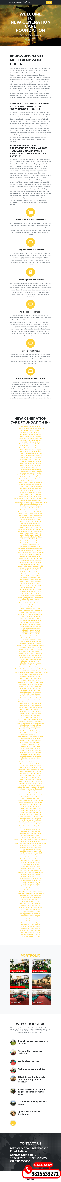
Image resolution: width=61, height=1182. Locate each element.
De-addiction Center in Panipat (30, 880)
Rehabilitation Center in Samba (30, 756)
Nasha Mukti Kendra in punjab (30, 426)
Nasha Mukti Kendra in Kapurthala (30, 438)
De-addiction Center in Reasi (30, 925)
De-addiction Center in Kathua (30, 921)
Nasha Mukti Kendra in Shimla (30, 793)
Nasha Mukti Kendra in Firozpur (30, 452)
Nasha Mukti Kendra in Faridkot (30, 432)
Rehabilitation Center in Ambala (30, 678)
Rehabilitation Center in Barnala (30, 640)
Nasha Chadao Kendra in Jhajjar (30, 521)
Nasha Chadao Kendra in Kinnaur (30, 562)
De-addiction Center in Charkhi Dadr (30, 853)
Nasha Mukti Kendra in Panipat (30, 779)
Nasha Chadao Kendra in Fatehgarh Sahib (30, 475)
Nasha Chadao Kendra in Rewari (30, 541)
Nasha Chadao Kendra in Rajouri (30, 581)
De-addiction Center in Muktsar (30, 833)
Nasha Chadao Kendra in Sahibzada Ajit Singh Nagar (30, 498)
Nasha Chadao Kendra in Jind (30, 523)
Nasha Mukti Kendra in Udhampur (30, 802)
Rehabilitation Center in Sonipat (30, 717)
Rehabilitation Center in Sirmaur (30, 742)
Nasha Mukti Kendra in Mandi (30, 797)
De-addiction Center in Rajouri (30, 923)
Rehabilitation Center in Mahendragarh (30, 702)
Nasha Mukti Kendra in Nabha (30, 430)
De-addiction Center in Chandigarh (30, 892)
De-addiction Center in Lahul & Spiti (30, 907)
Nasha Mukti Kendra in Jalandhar (30, 453)
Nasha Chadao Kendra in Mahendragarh (30, 531)
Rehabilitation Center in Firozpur (30, 647)
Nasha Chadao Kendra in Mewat (30, 533)
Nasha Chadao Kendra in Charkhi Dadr (30, 512)
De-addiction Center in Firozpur (30, 818)
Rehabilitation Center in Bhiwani (30, 680)
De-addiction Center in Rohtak (30, 884)
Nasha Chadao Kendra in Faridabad (30, 514)
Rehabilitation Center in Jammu (30, 748)
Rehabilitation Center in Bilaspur (30, 725)
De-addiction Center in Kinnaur (30, 903)
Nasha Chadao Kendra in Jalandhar (30, 483)
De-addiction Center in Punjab (30, 806)
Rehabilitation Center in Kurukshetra (30, 700)
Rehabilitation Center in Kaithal (30, 696)
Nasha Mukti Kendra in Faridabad (30, 607)
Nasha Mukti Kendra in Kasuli (30, 622)
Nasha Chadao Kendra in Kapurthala (30, 484)
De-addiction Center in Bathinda (30, 812)
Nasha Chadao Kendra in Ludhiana (30, 486)
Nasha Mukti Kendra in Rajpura (30, 461)
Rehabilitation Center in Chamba (30, 727)
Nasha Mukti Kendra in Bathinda (30, 446)
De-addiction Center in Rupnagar (30, 837)
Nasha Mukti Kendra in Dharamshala (31, 795)
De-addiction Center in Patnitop (30, 930)
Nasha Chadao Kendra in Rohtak (30, 543)
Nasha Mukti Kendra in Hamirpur (30, 624)
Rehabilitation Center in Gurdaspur (30, 649)
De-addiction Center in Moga (30, 831)
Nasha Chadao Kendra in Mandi (30, 568)
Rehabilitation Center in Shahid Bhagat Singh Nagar (30, 673)
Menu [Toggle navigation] (49, 2)
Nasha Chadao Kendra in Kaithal (30, 525)
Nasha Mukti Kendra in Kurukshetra (30, 603)
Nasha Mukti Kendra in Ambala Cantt (30, 597)
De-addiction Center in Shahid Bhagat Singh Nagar (30, 843)
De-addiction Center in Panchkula (30, 878)
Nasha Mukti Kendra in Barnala (30, 463)
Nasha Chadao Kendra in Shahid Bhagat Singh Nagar (31, 502)
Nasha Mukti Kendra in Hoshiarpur (30, 448)
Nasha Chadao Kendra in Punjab (30, 465)
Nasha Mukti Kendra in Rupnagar (30, 434)
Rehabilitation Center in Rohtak (30, 713)
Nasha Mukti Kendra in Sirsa (30, 612)
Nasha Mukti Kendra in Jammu (30, 771)
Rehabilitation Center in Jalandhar (30, 653)
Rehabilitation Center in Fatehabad (30, 686)
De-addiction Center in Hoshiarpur (30, 822)
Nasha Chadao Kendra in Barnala (30, 469)
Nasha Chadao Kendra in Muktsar (30, 492)
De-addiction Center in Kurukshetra (30, 870)
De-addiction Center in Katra (30, 928)
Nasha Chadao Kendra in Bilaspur (30, 554)
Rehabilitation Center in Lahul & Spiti (30, 736)
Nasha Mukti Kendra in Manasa (30, 436)
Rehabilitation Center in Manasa (30, 659)
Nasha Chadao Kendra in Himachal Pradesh (31, 552)
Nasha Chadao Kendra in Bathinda (30, 471)
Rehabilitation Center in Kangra (30, 731)
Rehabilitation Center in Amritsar (31, 638)
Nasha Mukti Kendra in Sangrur (30, 450)
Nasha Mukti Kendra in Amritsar (30, 457)
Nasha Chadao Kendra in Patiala (30, 494)
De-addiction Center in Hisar (30, 861)
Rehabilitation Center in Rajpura (30, 766)
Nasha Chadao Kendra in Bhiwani (30, 510)
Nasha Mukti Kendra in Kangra (30, 626)
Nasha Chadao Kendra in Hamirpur (30, 558)
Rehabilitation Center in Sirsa (30, 715)
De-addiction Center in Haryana (30, 847)
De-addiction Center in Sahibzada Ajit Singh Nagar (30, 839)
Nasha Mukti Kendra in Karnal (30, 605)
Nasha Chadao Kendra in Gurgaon (30, 517)
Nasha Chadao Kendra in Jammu (30, 578)
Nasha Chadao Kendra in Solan (30, 574)
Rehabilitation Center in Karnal (30, 698)
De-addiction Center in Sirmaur (30, 913)
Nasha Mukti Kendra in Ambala (30, 601)
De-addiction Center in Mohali (30, 934)
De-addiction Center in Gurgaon (30, 859)
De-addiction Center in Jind (30, 864)
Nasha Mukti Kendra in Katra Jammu (30, 800)
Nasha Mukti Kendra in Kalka (30, 599)
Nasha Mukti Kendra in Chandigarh (30, 789)
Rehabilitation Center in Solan (30, 744)
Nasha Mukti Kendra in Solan (30, 630)
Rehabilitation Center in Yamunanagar (30, 719)
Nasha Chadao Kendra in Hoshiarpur (30, 481)
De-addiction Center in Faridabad (30, 855)
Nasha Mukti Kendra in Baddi (30, 632)
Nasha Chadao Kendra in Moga (30, 490)
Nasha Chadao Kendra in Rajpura (30, 595)
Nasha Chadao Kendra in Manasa (30, 488)
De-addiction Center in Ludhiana (30, 828)
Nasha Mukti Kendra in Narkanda (30, 620)
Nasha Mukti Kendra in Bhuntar (30, 618)
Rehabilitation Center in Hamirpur (30, 729)
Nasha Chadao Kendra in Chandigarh (30, 550)
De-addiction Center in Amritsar (30, 808)
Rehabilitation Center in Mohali (30, 764)
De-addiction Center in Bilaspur (30, 895)
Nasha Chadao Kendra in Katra (30, 587)
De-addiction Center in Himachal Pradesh (30, 894)
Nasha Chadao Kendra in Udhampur (30, 591)
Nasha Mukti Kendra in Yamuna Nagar (30, 614)
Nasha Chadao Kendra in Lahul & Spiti (30, 566)
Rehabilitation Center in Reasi (30, 754)
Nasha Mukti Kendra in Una (30, 628)
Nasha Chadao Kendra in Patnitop (30, 589)
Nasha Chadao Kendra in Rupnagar (30, 496)
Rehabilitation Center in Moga (30, 661)
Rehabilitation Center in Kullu (30, 735)
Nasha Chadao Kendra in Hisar (30, 519)
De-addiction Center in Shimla (30, 911)
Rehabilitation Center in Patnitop (30, 760)
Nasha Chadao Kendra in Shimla (30, 570)
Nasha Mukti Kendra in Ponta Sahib (30, 783)
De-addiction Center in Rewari (30, 882)
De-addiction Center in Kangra (30, 901)
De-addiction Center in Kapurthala (30, 826)
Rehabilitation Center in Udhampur (30, 762)
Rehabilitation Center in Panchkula (30, 707)
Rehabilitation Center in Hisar (30, 690)
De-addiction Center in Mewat (30, 874)
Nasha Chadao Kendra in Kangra (30, 560)
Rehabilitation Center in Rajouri (30, 752)
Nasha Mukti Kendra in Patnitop (30, 804)
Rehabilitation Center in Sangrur (30, 671)
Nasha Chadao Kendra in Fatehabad (30, 515)
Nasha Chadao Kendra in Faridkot (30, 473)
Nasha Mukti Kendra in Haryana (30, 773)
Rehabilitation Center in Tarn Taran (30, 674)
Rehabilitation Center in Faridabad (30, 684)
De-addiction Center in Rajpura (30, 936)
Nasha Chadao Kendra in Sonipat (30, 547)
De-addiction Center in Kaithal (30, 866)
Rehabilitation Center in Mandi (30, 738)
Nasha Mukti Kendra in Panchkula (30, 610)
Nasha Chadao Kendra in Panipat (30, 539)
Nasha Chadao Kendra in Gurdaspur (30, 479)
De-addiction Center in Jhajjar (30, 862)
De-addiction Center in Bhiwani (30, 851)
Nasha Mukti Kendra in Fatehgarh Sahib (30, 428)
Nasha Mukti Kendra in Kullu (30, 634)
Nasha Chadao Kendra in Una (30, 576)
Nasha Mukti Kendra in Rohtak (30, 616)
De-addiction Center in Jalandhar (30, 824)
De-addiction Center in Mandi (30, 909)
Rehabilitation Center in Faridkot (30, 643)
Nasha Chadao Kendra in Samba (30, 585)
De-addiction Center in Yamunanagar (31, 890)
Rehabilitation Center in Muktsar (30, 663)
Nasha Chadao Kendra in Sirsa (30, 545)
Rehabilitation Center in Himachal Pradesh (30, 723)
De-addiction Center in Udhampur (31, 932)
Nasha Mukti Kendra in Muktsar (30, 440)
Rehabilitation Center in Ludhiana (30, 657)
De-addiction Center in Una (30, 917)
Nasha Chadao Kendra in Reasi (30, 583)
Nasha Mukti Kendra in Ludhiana (30, 459)
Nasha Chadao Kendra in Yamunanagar (30, 548)
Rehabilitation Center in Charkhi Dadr (30, 682)
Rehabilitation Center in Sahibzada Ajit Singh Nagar (30, 669)
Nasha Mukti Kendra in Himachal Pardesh (30, 769)
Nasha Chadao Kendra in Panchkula (30, 537)
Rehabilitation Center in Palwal (30, 705)
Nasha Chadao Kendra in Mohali (30, 593)
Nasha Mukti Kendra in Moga (30, 442)
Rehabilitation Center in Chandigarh (30, 721)
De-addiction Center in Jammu (30, 919)
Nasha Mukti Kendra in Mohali (30, 791)
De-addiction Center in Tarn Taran (30, 845)
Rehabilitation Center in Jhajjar (30, 692)
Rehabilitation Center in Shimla (30, 740)
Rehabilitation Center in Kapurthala (30, 655)
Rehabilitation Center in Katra (30, 758)
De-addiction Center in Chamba (30, 897)
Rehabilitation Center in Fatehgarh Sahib (30, 645)
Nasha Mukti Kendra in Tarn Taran (30, 444)
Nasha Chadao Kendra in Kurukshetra (30, 529)
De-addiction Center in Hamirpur (30, 899)
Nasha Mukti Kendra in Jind (30, 609)
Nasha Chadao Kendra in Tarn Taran (30, 504)
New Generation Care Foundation (19, 2)
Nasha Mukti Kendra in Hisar (30, 777)
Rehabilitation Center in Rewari (30, 711)
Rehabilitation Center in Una (30, 746)
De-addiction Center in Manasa (31, 830)
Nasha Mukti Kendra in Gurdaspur (30, 455)
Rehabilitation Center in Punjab (30, 636)
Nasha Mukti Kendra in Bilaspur (30, 785)
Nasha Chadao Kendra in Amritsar (30, 467)
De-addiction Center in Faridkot (30, 814)
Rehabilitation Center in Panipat (30, 709)
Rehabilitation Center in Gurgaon (30, 688)
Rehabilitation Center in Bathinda (30, 641)
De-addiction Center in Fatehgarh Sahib (30, 816)
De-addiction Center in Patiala (30, 835)
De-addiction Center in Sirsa (30, 886)
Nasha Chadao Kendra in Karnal (30, 527)
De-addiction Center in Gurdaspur (30, 820)
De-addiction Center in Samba (30, 926)
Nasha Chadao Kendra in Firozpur (30, 477)
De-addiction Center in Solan (30, 915)
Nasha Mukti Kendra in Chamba (30, 775)
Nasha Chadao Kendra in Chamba (30, 556)
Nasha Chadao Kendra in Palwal (30, 535)
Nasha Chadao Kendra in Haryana (30, 506)
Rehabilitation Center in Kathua (30, 750)
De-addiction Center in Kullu (30, 905)
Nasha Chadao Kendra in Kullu (30, 564)
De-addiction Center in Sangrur (30, 841)
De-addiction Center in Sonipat (31, 888)
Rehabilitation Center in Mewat (30, 704)
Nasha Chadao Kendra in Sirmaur (30, 572)
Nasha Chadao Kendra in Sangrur (30, 500)
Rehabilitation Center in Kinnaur (30, 733)
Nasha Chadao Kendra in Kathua (30, 579)
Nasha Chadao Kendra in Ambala (30, 508)
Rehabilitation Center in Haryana (30, 676)
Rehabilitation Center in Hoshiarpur (30, 651)
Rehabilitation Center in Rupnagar (30, 667)
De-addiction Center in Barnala (31, 810)
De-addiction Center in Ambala (31, 849)
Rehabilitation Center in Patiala (30, 665)
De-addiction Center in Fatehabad (30, 857)
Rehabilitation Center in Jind (30, 694)
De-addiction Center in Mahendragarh (30, 872)
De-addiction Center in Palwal (30, 876)
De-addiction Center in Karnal (30, 868)
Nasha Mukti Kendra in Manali (30, 799)
